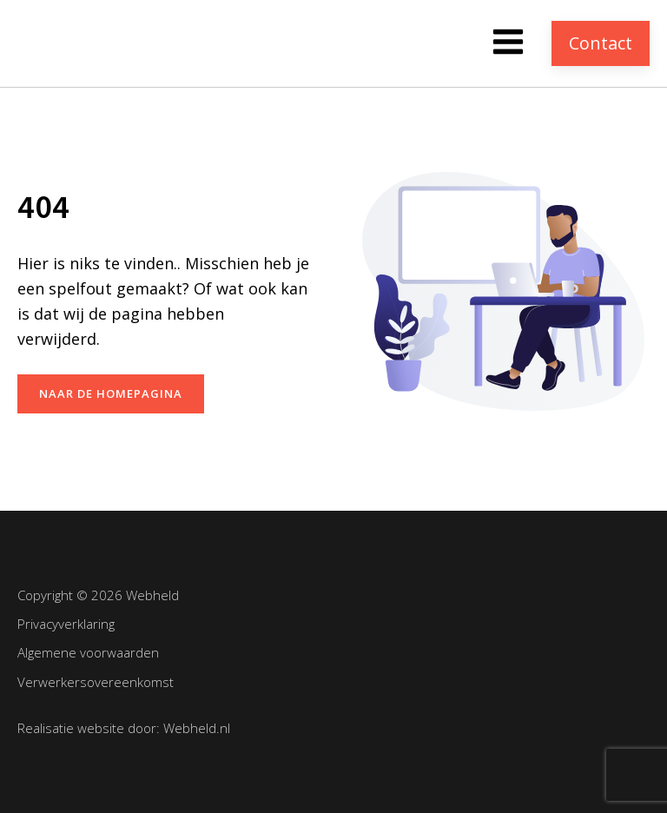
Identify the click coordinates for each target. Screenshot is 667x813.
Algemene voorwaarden (88, 652)
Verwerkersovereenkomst (95, 682)
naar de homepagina (110, 393)
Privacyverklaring (66, 623)
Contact (600, 43)
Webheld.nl (196, 728)
